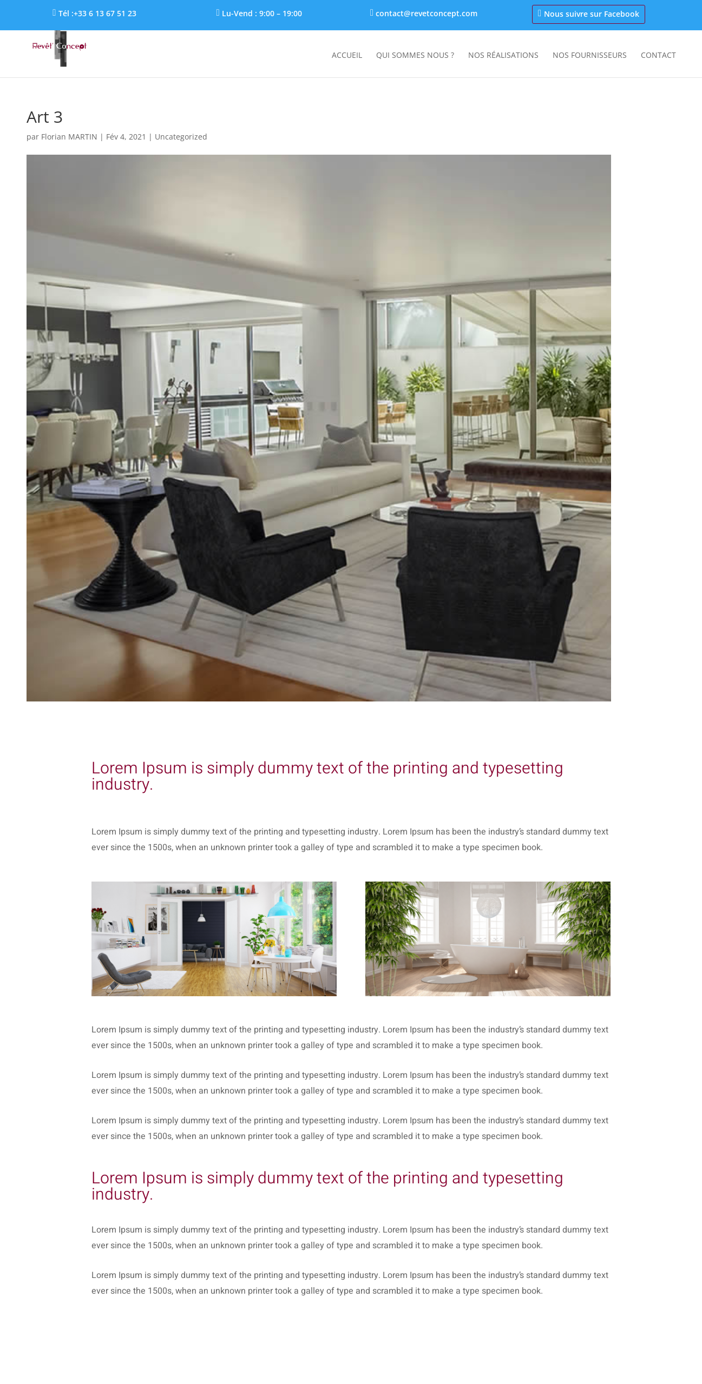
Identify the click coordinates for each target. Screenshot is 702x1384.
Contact (658, 55)
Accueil (347, 55)
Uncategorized (181, 136)
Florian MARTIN (69, 136)
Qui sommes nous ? (415, 55)
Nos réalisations (503, 55)
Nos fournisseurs (590, 55)
